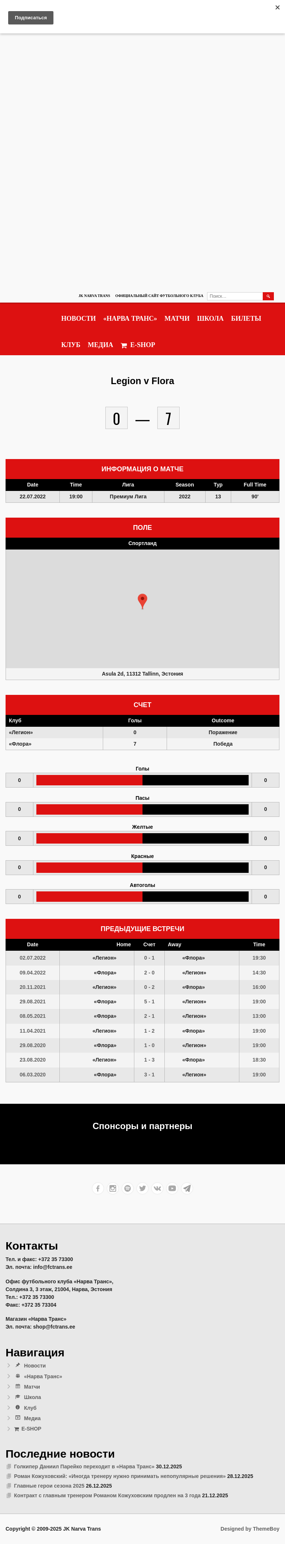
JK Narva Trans (94, 296)
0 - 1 (149, 958)
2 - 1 (149, 1016)
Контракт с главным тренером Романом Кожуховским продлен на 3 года (107, 1495)
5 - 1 (149, 1001)
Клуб (71, 345)
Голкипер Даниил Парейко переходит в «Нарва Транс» (84, 1466)
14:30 (259, 973)
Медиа (100, 345)
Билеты (246, 318)
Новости (78, 318)
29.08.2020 (33, 1045)
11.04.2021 (33, 1031)
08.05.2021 (33, 1016)
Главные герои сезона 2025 (49, 1486)
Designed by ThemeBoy (249, 1529)
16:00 (259, 987)
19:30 (259, 958)
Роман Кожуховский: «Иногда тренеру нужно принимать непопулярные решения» (120, 1476)
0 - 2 (149, 987)
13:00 (259, 1016)
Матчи (177, 318)
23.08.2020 (33, 1060)
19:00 (259, 1001)
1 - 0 (149, 1045)
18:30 (259, 1060)
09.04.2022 (33, 973)
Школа (210, 318)
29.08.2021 (33, 1001)
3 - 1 (149, 1075)
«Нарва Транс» (130, 318)
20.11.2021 (33, 987)
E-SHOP (138, 345)
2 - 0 (149, 973)
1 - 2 (149, 1031)
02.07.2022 (33, 958)
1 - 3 (149, 1060)
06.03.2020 (33, 1075)
